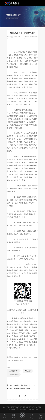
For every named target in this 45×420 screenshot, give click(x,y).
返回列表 (22, 396)
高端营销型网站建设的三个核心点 (26, 385)
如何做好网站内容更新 (22, 388)
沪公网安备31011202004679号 (27, 409)
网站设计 (28, 371)
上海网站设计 (13, 371)
